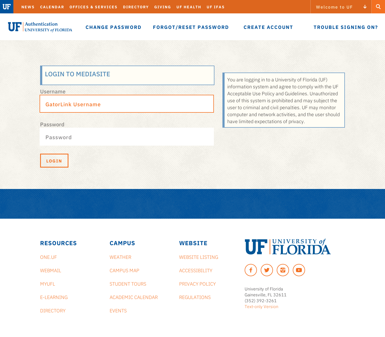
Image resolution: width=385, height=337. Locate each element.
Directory (136, 6)
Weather (120, 256)
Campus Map (124, 270)
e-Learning (54, 297)
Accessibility (195, 270)
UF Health (188, 6)
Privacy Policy (197, 283)
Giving (162, 6)
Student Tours (128, 283)
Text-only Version (261, 306)
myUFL (47, 283)
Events (118, 310)
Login (54, 161)
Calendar (52, 6)
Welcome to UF (334, 7)
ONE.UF (48, 256)
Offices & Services (94, 6)
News (28, 6)
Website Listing (198, 256)
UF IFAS (216, 6)
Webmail (50, 270)
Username (53, 91)
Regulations (195, 297)
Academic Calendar (134, 297)
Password (52, 124)
